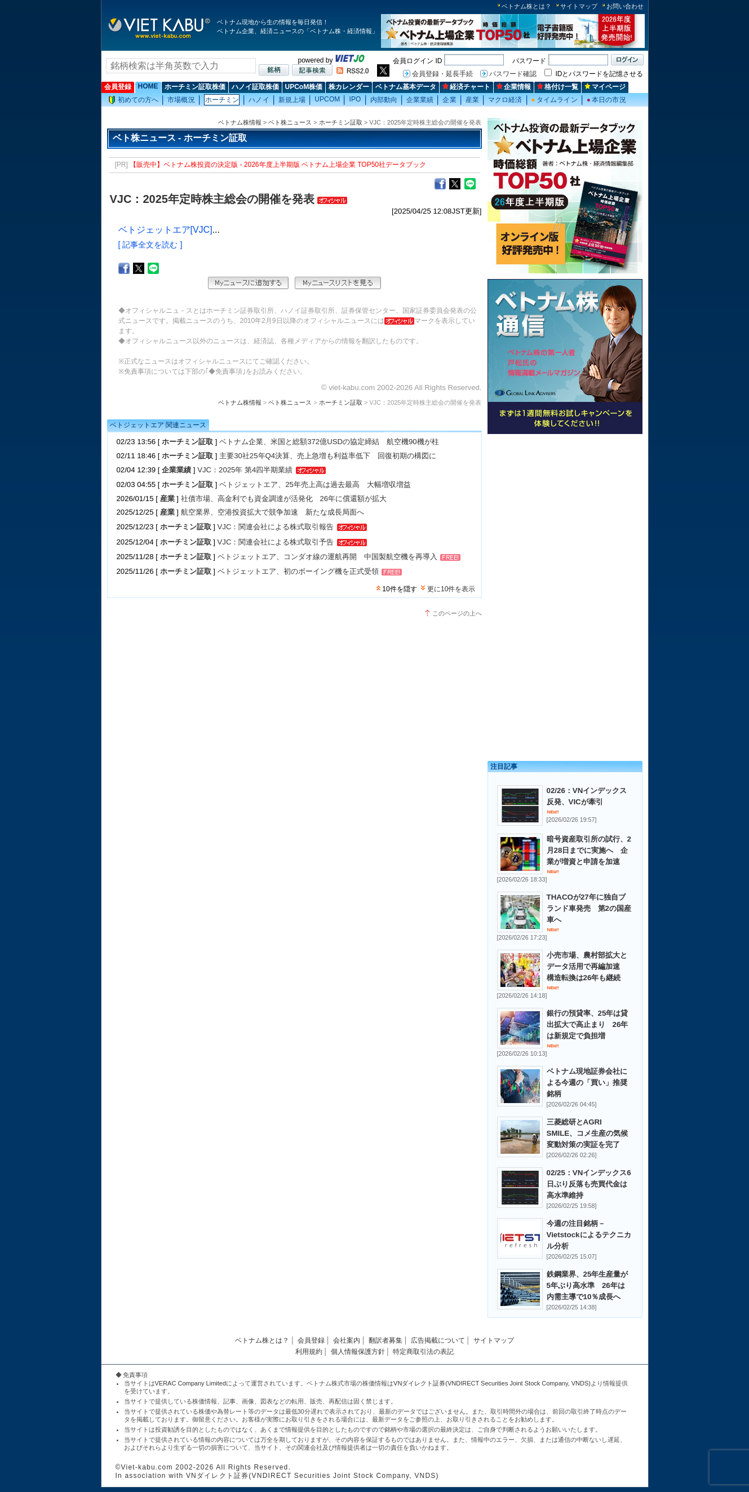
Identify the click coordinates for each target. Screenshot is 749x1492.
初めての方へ (133, 100)
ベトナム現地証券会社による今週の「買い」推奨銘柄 (587, 1082)
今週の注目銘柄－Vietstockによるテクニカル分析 (589, 1234)
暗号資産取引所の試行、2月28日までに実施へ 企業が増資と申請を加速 (589, 850)
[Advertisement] (564, 517)
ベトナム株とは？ (526, 6)
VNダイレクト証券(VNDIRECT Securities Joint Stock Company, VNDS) (492, 1383)
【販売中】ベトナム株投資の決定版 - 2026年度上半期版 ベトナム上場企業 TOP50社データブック (278, 165)
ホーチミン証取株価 (195, 87)
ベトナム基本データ (405, 87)
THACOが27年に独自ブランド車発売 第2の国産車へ (589, 908)
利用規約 (308, 1352)
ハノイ (259, 100)
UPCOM (327, 99)
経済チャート (466, 87)
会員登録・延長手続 (442, 74)
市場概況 (180, 100)
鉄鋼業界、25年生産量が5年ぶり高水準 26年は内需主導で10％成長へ (587, 1285)
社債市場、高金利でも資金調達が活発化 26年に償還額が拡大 (284, 498)
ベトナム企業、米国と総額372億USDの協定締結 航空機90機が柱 (329, 441)
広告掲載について (438, 1340)
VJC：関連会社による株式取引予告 (276, 542)
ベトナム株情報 (240, 122)
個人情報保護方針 (358, 1352)
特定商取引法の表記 (423, 1352)
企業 (449, 100)
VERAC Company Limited (191, 1383)
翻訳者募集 (385, 1340)
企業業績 (419, 100)
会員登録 (117, 87)
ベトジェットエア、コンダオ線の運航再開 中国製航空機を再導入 (327, 556)
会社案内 (346, 1340)
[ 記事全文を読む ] (150, 244)
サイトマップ (578, 6)
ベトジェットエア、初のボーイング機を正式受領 (298, 571)
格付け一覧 (557, 87)
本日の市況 (606, 100)
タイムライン (554, 100)
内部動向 (383, 100)
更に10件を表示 (451, 589)
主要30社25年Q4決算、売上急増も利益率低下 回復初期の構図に (327, 455)
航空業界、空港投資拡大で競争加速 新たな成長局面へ (272, 512)
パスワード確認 (513, 74)
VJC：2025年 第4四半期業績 (244, 470)
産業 (472, 100)
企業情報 (514, 87)
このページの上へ (457, 613)
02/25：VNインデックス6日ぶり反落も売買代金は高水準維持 (589, 1183)
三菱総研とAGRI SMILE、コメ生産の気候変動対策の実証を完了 (587, 1133)
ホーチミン (222, 100)
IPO (355, 99)
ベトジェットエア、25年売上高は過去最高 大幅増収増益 (315, 484)
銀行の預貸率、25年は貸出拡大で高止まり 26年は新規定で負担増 (587, 1024)
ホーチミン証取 (340, 122)
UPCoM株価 (304, 87)
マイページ (605, 87)
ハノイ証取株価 (255, 87)
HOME (148, 86)
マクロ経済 (505, 100)
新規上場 (291, 100)
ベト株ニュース (290, 122)
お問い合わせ (625, 6)
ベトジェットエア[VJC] (165, 229)
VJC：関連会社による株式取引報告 (276, 527)
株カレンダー (349, 87)
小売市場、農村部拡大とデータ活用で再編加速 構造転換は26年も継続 (587, 966)
